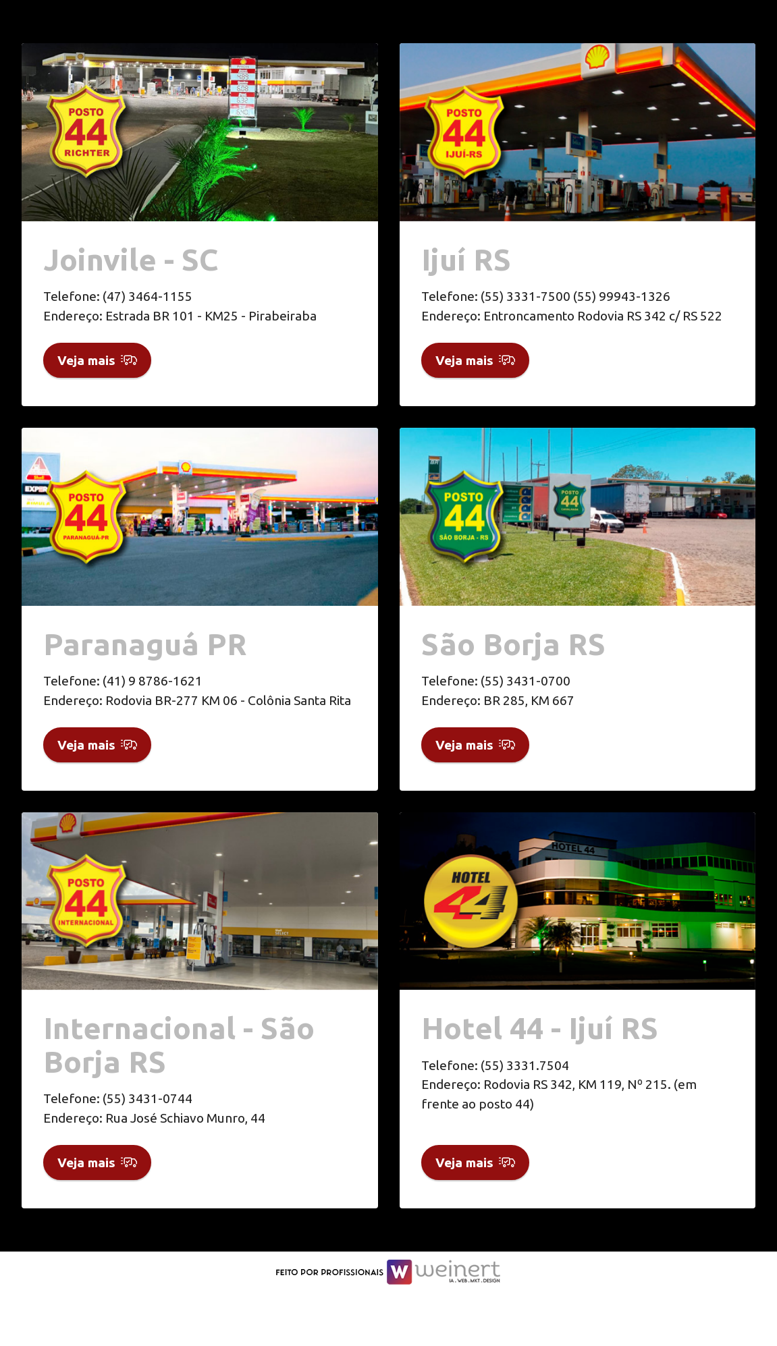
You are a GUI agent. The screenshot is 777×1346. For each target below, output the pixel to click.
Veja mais (97, 370)
